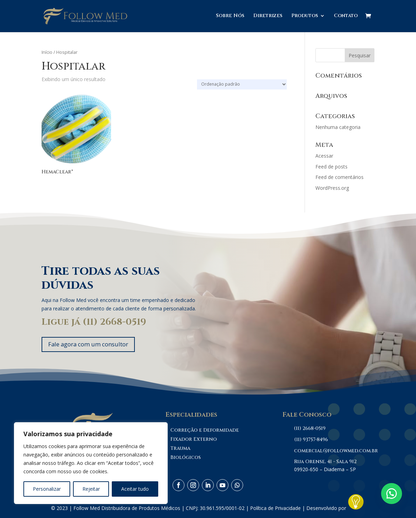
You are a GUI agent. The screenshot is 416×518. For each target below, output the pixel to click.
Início (47, 52)
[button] (391, 493)
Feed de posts (331, 166)
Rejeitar (91, 488)
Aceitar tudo (135, 488)
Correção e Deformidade (204, 431)
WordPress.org (332, 188)
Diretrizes (267, 17)
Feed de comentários (339, 177)
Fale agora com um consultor (93, 344)
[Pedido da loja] (242, 84)
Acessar (324, 155)
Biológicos (185, 458)
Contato (346, 17)
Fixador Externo (193, 440)
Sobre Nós (230, 17)
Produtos (304, 17)
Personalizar (47, 488)
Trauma (180, 449)
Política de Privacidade (275, 508)
